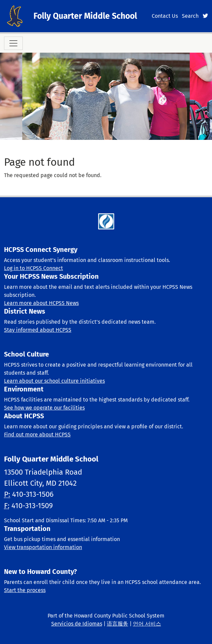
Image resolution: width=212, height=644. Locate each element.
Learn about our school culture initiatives (54, 381)
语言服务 (117, 624)
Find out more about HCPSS (37, 434)
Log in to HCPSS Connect (33, 268)
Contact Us (165, 16)
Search (190, 16)
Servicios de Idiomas (76, 624)
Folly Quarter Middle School (85, 16)
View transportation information (43, 547)
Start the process (25, 590)
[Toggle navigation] (13, 43)
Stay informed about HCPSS (37, 330)
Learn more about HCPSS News (41, 303)
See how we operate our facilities (44, 408)
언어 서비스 (147, 624)
